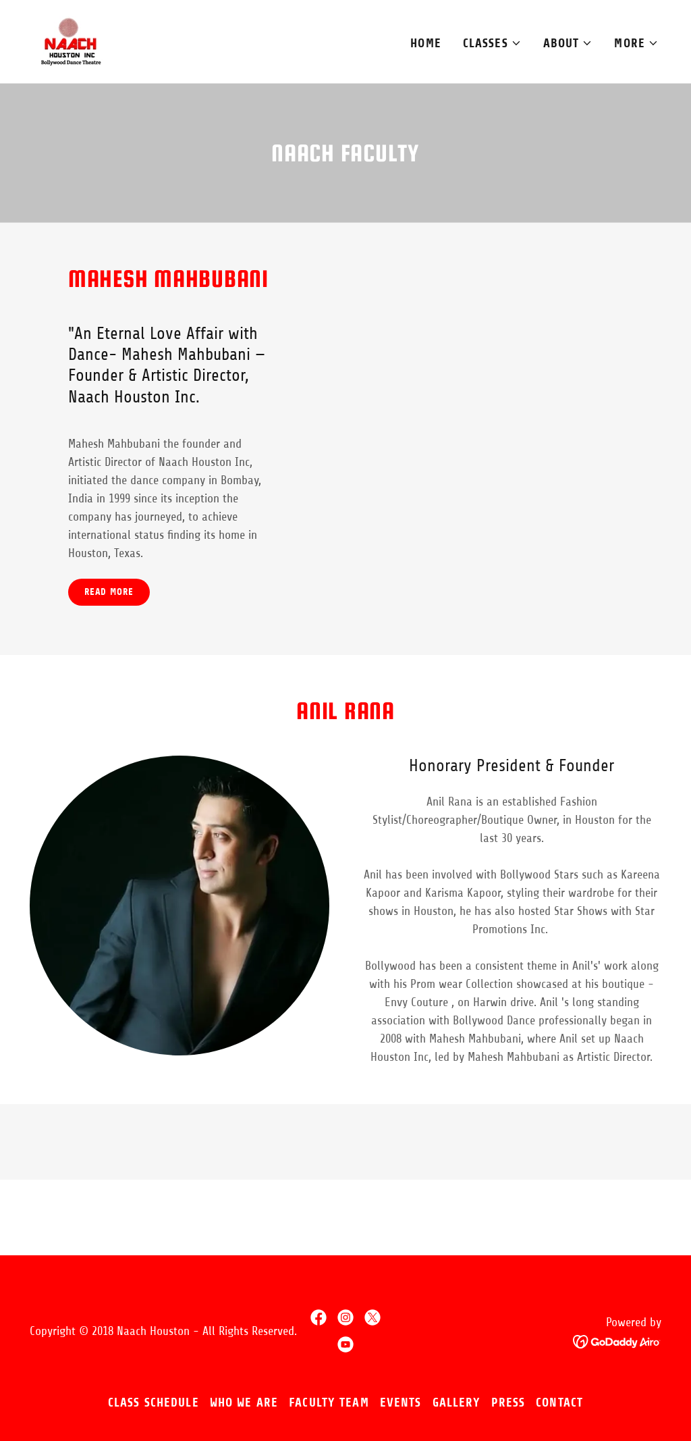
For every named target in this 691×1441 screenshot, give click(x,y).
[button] (492, 43)
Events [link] (401, 1402)
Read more (109, 592)
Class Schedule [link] (153, 1402)
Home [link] (425, 43)
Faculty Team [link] (329, 1402)
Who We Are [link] (244, 1402)
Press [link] (508, 1402)
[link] (70, 40)
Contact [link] (559, 1402)
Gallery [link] (457, 1402)
